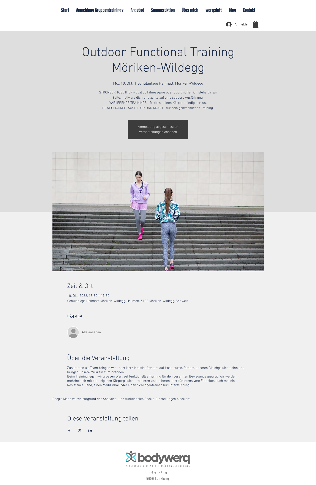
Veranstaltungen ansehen (158, 132)
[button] (256, 24)
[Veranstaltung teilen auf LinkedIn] (90, 430)
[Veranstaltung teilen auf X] (80, 430)
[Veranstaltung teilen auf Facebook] (69, 430)
